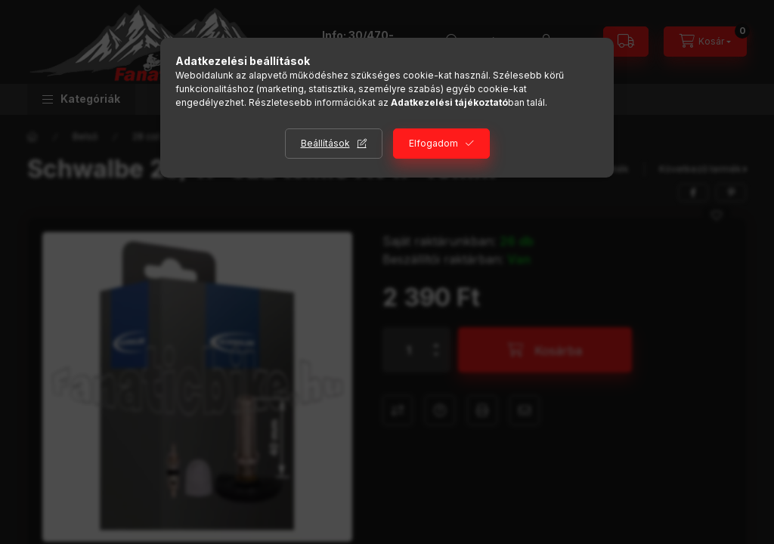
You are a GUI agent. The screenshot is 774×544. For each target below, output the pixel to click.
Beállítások (325, 143)
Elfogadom (433, 143)
